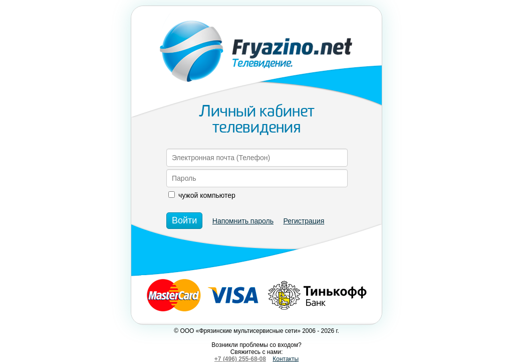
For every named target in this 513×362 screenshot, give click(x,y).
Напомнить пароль (243, 221)
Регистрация (303, 221)
